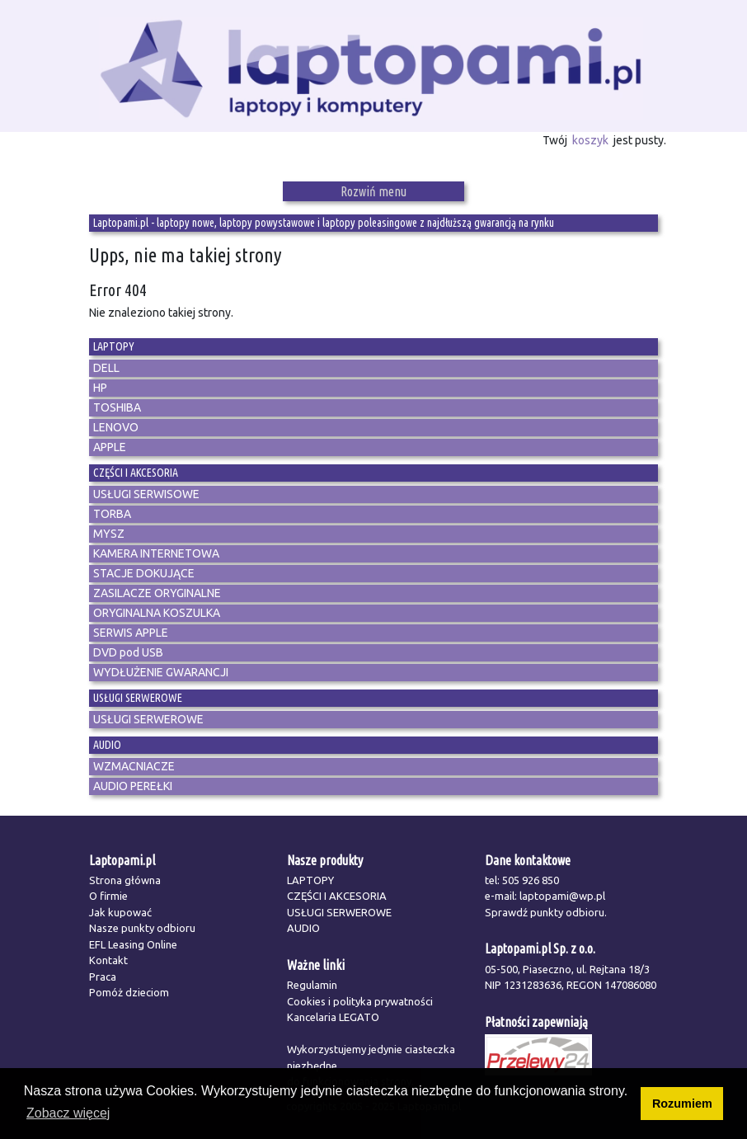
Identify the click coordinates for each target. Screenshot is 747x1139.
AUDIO (303, 928)
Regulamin (312, 985)
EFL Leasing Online (133, 944)
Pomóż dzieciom (129, 992)
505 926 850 (530, 880)
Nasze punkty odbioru (142, 928)
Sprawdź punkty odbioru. (546, 912)
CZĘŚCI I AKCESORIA (337, 895)
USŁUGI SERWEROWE (339, 912)
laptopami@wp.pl (562, 895)
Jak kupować (120, 912)
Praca (102, 976)
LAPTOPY (310, 880)
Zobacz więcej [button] (68, 1113)
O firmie (108, 895)
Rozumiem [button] (682, 1103)
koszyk (590, 140)
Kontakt (108, 960)
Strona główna (125, 880)
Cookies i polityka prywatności (360, 1001)
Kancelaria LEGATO (333, 1017)
